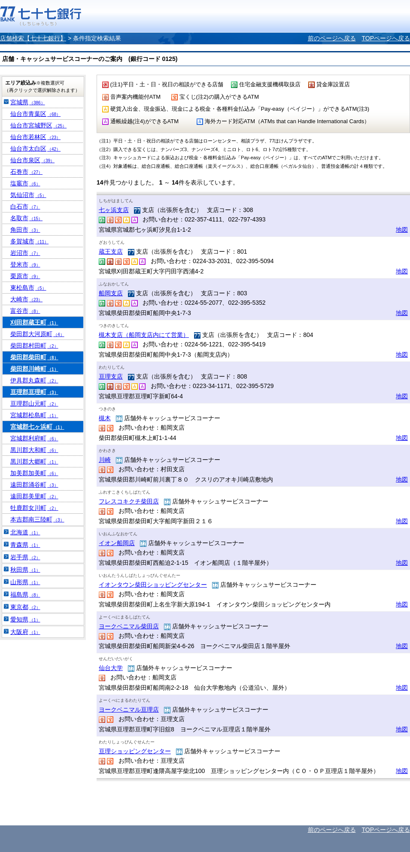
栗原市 (25, 276)
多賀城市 (29, 241)
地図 (402, 229)
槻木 (105, 418)
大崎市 (26, 299)
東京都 (25, 606)
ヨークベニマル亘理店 (129, 709)
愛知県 (25, 619)
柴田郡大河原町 (37, 333)
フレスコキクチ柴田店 (129, 501)
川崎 (105, 459)
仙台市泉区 (32, 160)
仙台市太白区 (35, 148)
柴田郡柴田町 (34, 357)
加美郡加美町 (34, 473)
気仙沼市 (28, 194)
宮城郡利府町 (34, 438)
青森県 (25, 544)
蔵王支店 (111, 251)
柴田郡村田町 (34, 345)
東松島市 (28, 287)
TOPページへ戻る (385, 38)
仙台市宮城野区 (38, 125)
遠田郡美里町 (34, 496)
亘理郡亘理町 (34, 391)
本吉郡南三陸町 (37, 519)
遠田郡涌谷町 (34, 484)
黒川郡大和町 (34, 449)
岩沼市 (25, 252)
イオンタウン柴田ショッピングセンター (153, 584)
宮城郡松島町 (34, 415)
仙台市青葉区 (35, 113)
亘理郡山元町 (34, 403)
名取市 (26, 218)
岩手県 (25, 557)
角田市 (25, 229)
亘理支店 (111, 376)
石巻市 (26, 171)
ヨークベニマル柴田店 (129, 626)
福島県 (25, 594)
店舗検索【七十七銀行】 (33, 38)
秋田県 (25, 569)
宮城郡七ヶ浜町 (37, 426)
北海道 (25, 532)
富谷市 (25, 310)
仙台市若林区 (35, 136)
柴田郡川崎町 (34, 368)
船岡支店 (111, 293)
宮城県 (27, 102)
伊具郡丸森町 (34, 380)
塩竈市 (25, 183)
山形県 (25, 582)
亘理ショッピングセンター (135, 751)
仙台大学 (111, 667)
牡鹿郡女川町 (34, 507)
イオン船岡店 (117, 543)
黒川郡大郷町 (34, 461)
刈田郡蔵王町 (34, 322)
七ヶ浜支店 (114, 209)
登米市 (25, 264)
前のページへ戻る (332, 38)
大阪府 (25, 631)
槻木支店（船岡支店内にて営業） (144, 334)
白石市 (25, 206)
